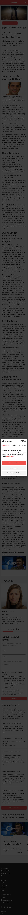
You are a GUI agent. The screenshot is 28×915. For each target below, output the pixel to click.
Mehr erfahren (10, 456)
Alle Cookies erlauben (14, 463)
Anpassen (14, 468)
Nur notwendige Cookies (14, 472)
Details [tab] (14, 445)
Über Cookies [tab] (22, 445)
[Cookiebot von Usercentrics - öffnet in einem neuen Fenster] (20, 441)
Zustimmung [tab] (5, 445)
